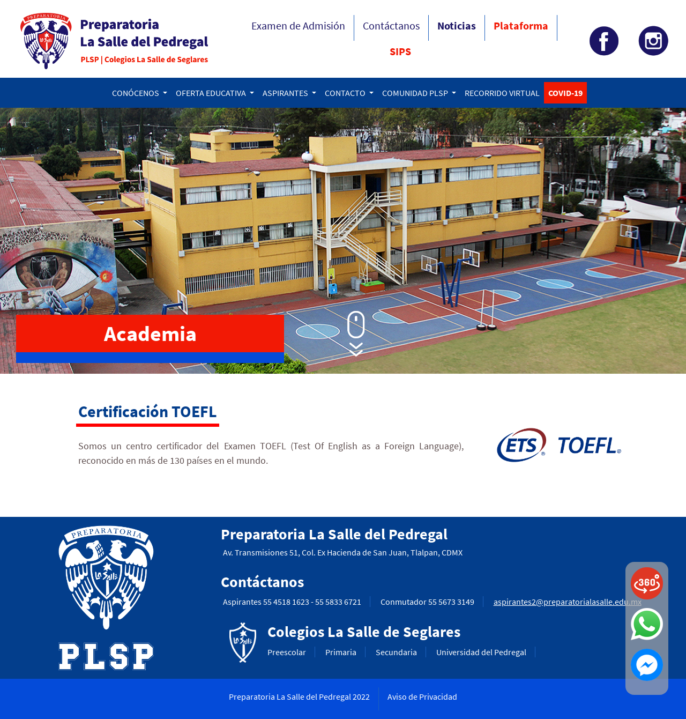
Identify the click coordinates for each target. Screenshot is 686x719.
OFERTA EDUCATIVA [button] (212, 92)
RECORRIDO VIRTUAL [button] (502, 92)
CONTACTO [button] (346, 92)
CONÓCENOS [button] (136, 92)
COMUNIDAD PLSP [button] (416, 92)
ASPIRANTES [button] (286, 92)
